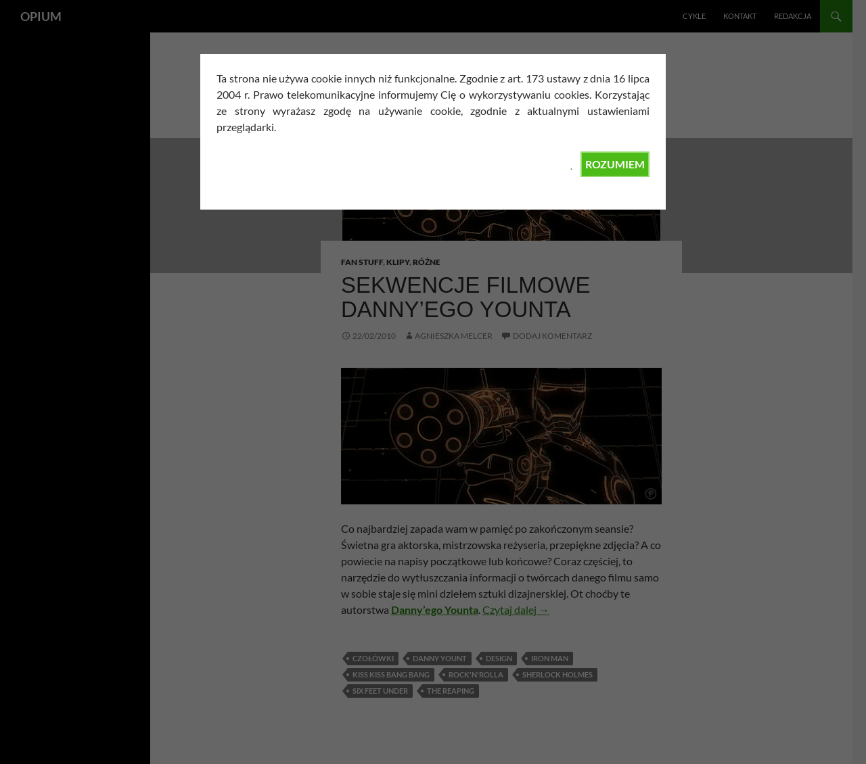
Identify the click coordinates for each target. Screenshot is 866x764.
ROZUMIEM (615, 164)
